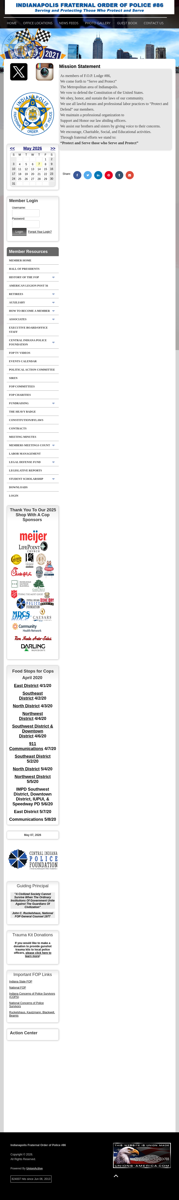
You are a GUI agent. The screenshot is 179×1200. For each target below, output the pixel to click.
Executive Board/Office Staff (28, 329)
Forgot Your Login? (40, 231)
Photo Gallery (97, 23)
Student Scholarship (26, 479)
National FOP (17, 987)
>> (53, 148)
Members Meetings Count (29, 445)
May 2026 (32, 148)
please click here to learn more (38, 954)
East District (26, 685)
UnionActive (34, 1168)
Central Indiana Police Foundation (28, 342)
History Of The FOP (24, 277)
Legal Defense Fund (25, 462)
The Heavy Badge (22, 411)
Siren (13, 378)
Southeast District (31, 696)
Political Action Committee (32, 369)
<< (12, 148)
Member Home (20, 260)
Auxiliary (17, 302)
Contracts (18, 428)
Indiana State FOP (20, 981)
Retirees (16, 294)
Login (13, 495)
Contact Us (154, 23)
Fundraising (19, 403)
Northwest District (31, 716)
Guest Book (127, 23)
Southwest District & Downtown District (32, 731)
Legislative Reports (25, 470)
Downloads (18, 487)
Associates (18, 319)
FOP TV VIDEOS (19, 352)
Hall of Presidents (24, 268)
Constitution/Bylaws (26, 420)
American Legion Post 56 (28, 285)
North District (26, 706)
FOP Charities (20, 394)
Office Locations (37, 23)
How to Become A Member (29, 310)
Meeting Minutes (22, 437)
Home (12, 23)
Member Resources (28, 251)
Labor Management (25, 453)
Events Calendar (23, 361)
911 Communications (26, 746)
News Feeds (68, 23)
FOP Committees (22, 386)
